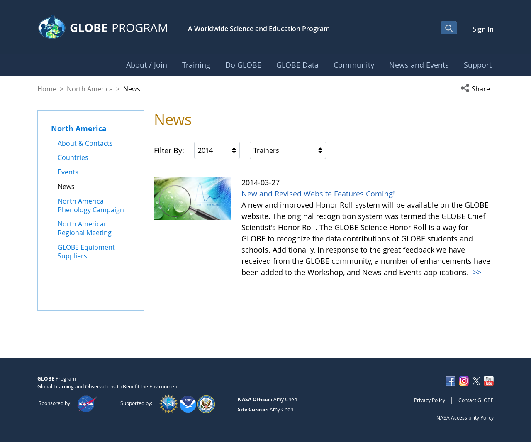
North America (90, 88)
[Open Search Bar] (449, 27)
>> (476, 272)
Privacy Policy (429, 400)
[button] (477, 89)
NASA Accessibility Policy (465, 417)
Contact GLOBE (476, 400)
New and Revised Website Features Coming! (318, 194)
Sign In (483, 29)
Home (46, 88)
